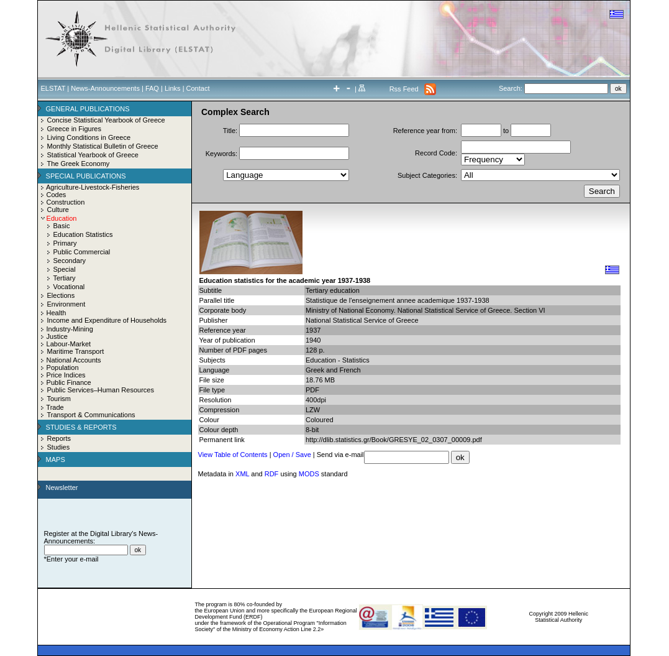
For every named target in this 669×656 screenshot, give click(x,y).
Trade (54, 407)
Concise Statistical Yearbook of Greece (106, 120)
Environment (66, 304)
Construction (66, 202)
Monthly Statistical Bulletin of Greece (102, 146)
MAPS (55, 459)
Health (56, 312)
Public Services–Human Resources (100, 390)
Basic (61, 225)
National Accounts (74, 360)
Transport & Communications (91, 414)
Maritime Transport (75, 351)
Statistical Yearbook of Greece (93, 155)
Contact (198, 88)
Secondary (69, 260)
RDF (272, 474)
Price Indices (66, 375)
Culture (58, 209)
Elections (61, 295)
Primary (65, 243)
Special (64, 269)
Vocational (69, 286)
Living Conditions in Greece (89, 137)
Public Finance (69, 382)
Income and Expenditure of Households (107, 320)
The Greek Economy (78, 163)
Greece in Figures (74, 128)
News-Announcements (105, 88)
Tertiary (64, 278)
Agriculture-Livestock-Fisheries (92, 187)
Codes (56, 194)
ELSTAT (53, 88)
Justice (57, 336)
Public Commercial (82, 252)
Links (173, 88)
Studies (58, 447)
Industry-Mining (70, 329)
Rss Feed (404, 89)
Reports (59, 438)
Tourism (59, 398)
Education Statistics (83, 234)
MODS (309, 474)
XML (242, 474)
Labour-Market (69, 344)
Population (63, 367)
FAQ (152, 88)
